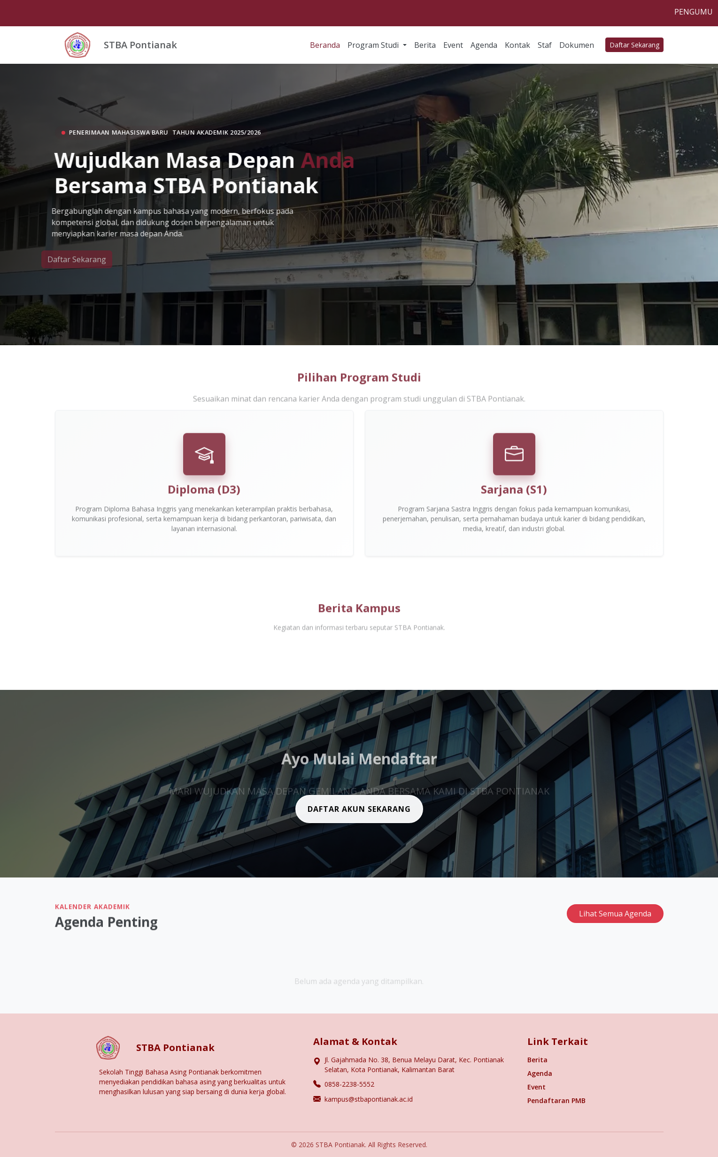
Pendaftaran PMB (556, 1100)
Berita (425, 45)
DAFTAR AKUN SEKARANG (359, 814)
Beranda (325, 45)
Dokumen (576, 45)
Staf (545, 45)
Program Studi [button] (374, 45)
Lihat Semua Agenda (615, 918)
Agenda (484, 45)
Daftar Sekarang (634, 44)
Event (453, 45)
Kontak (517, 45)
